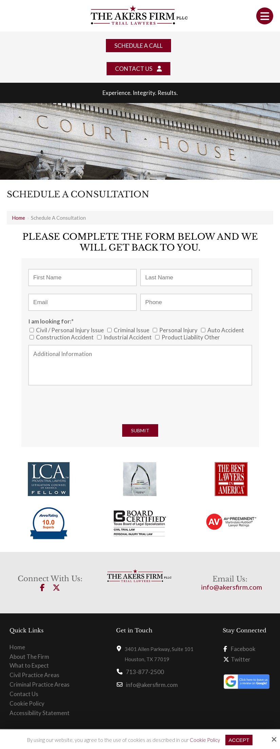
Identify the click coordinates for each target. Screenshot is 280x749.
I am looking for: (51, 321)
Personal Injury (176, 330)
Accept (239, 740)
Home (18, 218)
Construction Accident (63, 337)
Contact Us (138, 68)
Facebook (239, 648)
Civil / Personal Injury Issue (68, 330)
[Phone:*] (196, 302)
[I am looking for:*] (32, 330)
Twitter (236, 659)
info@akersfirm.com (231, 587)
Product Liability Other (188, 337)
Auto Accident (223, 330)
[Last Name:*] (196, 277)
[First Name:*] (82, 277)
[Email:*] (82, 302)
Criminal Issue (129, 330)
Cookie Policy (205, 740)
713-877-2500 (145, 671)
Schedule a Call (138, 45)
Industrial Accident (125, 337)
